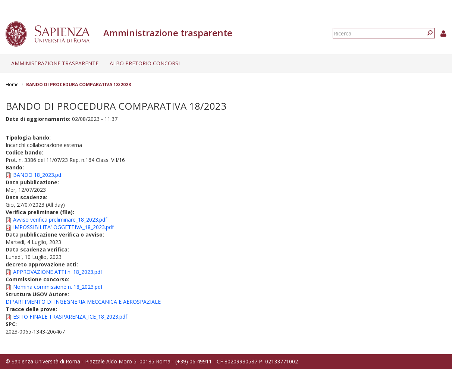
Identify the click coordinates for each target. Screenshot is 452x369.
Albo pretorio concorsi (145, 63)
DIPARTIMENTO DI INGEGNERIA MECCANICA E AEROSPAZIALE (83, 301)
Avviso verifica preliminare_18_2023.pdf (60, 219)
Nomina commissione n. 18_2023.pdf (58, 286)
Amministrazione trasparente (54, 63)
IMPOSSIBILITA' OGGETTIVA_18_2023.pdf (63, 227)
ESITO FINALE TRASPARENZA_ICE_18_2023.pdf (70, 316)
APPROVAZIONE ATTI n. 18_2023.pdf (57, 271)
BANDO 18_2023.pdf (38, 174)
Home (12, 84)
